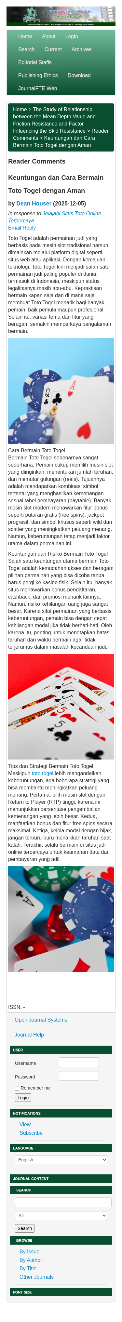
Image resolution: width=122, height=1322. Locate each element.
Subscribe (31, 1133)
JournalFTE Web (37, 88)
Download (79, 75)
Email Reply (22, 228)
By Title (28, 1268)
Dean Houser (33, 203)
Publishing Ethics (38, 75)
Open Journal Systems (41, 1020)
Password (25, 1076)
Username (25, 1063)
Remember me (35, 1088)
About (49, 36)
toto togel (43, 773)
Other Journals (37, 1277)
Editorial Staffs (35, 62)
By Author (31, 1260)
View (25, 1124)
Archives (81, 49)
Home (25, 36)
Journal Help (29, 1035)
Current (53, 49)
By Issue (29, 1251)
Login (71, 36)
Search (26, 49)
